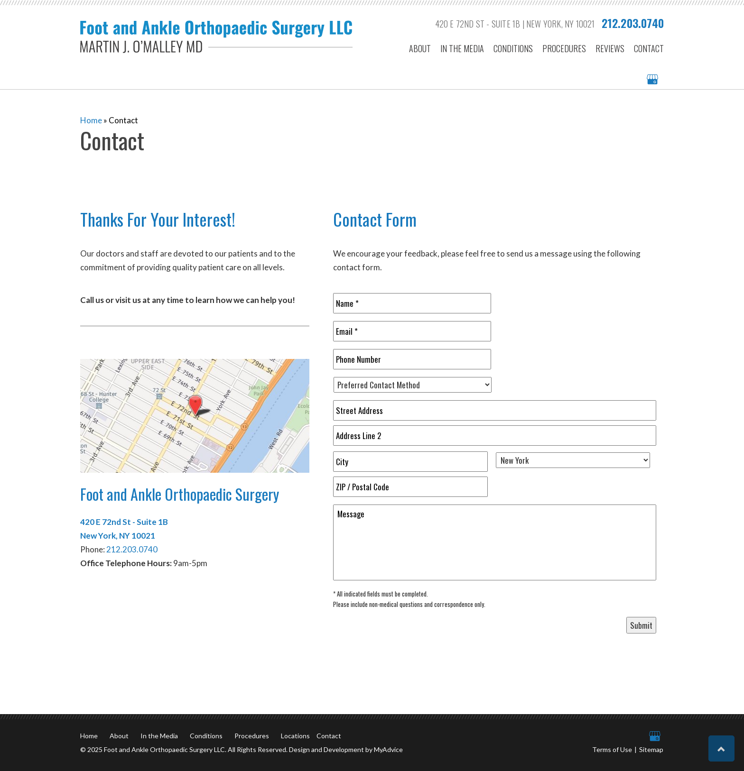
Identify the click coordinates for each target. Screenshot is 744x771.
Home (91, 120)
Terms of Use (612, 749)
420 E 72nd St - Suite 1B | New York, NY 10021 (515, 24)
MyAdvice (388, 749)
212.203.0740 (633, 22)
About (420, 49)
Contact (649, 49)
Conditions (513, 49)
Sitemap (651, 749)
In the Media (462, 49)
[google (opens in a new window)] (653, 79)
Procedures (564, 49)
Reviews (609, 49)
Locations (295, 736)
